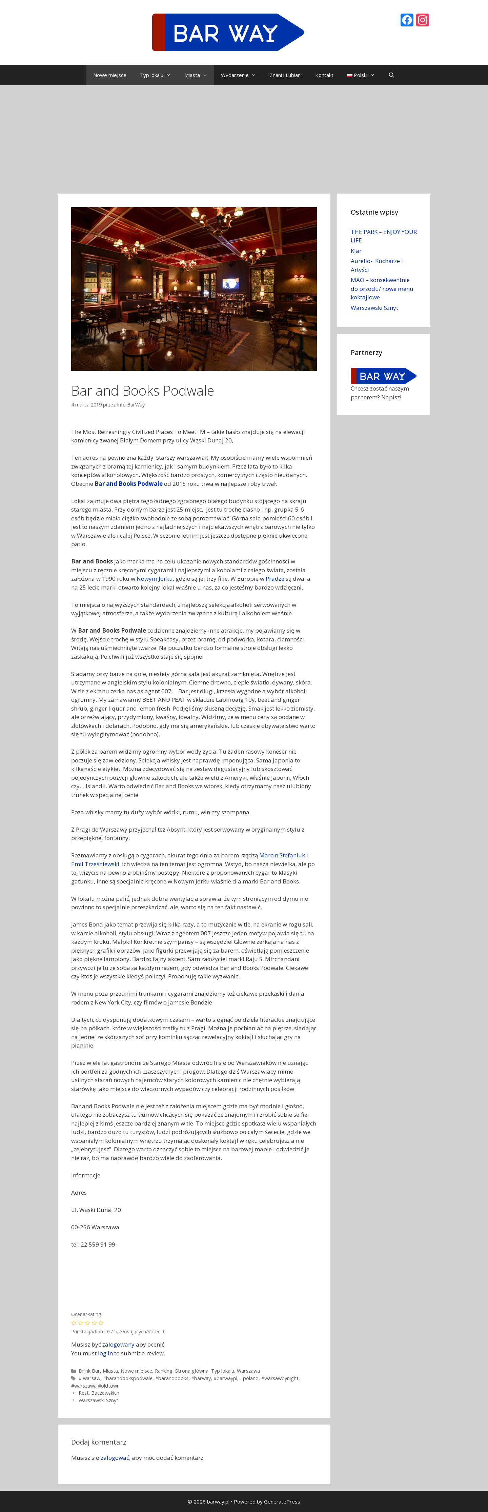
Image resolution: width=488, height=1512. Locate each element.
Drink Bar (89, 1371)
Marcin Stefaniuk (282, 855)
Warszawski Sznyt (98, 1400)
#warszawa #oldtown (95, 1385)
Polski (364, 75)
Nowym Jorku (155, 578)
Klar (356, 251)
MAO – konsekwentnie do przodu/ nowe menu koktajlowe (382, 288)
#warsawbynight (280, 1378)
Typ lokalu (159, 75)
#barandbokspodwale (127, 1378)
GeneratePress (282, 1501)
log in (105, 1353)
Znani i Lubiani (286, 75)
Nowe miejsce (109, 75)
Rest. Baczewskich (99, 1393)
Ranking (163, 1371)
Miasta (199, 75)
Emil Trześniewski (95, 864)
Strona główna (191, 1371)
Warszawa (248, 1371)
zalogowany (118, 1344)
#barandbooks (171, 1378)
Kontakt (324, 75)
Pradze (275, 578)
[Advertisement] (244, 135)
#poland (249, 1378)
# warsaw (89, 1378)
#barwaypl (225, 1378)
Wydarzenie (242, 75)
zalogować (115, 1457)
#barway (201, 1378)
